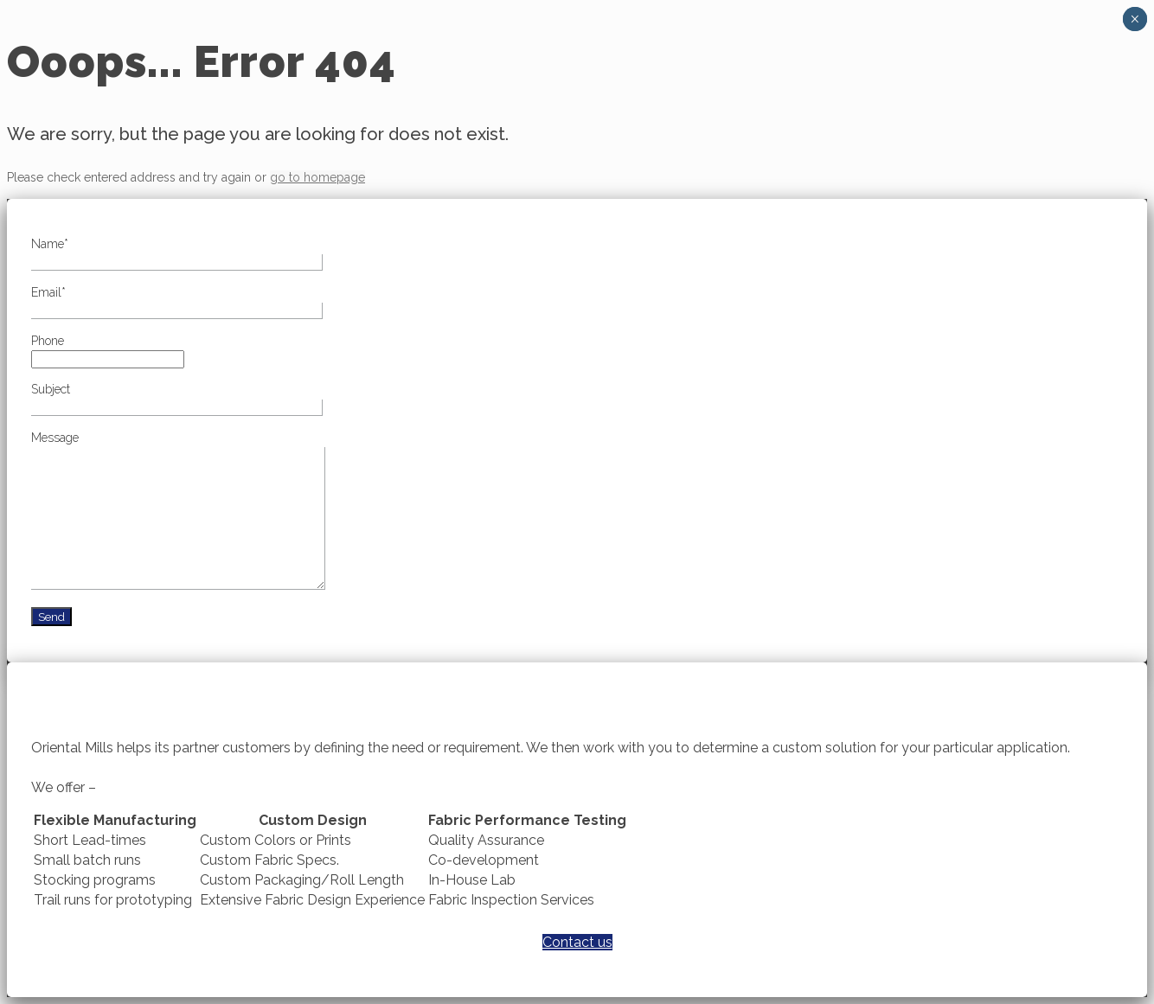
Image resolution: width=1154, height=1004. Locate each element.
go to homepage (317, 177)
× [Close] (1134, 19)
